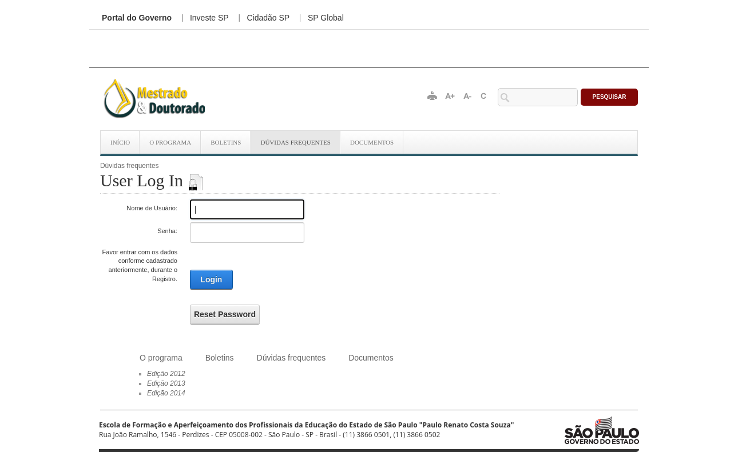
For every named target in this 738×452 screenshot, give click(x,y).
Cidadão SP (268, 17)
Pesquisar (609, 97)
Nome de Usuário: (151, 208)
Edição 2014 (166, 393)
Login (211, 279)
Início (120, 142)
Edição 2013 (166, 383)
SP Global (326, 17)
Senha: (167, 230)
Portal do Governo (137, 17)
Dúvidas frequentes (295, 142)
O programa (170, 142)
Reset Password (225, 314)
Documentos (372, 142)
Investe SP (209, 17)
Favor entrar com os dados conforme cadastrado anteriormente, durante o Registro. (139, 265)
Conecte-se (488, 164)
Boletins (226, 142)
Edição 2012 (166, 374)
